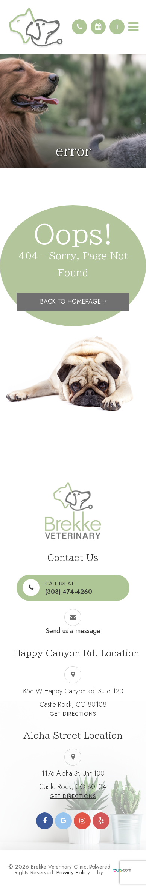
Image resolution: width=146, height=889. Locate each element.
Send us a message (73, 631)
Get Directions (73, 713)
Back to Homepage (70, 301)
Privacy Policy (73, 872)
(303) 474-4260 (68, 587)
